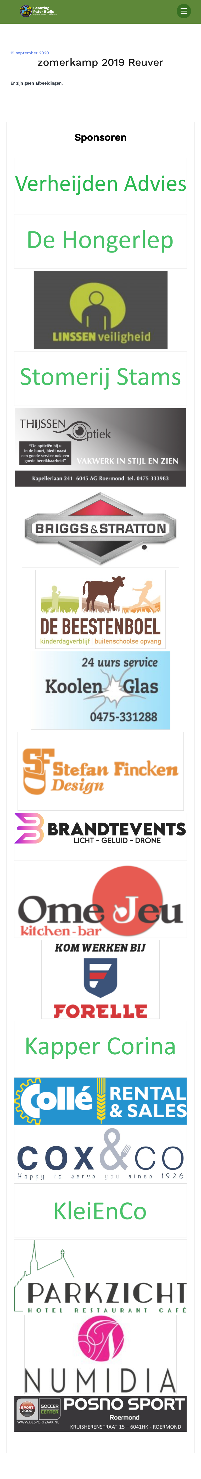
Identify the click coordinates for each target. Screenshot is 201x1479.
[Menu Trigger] (184, 11)
